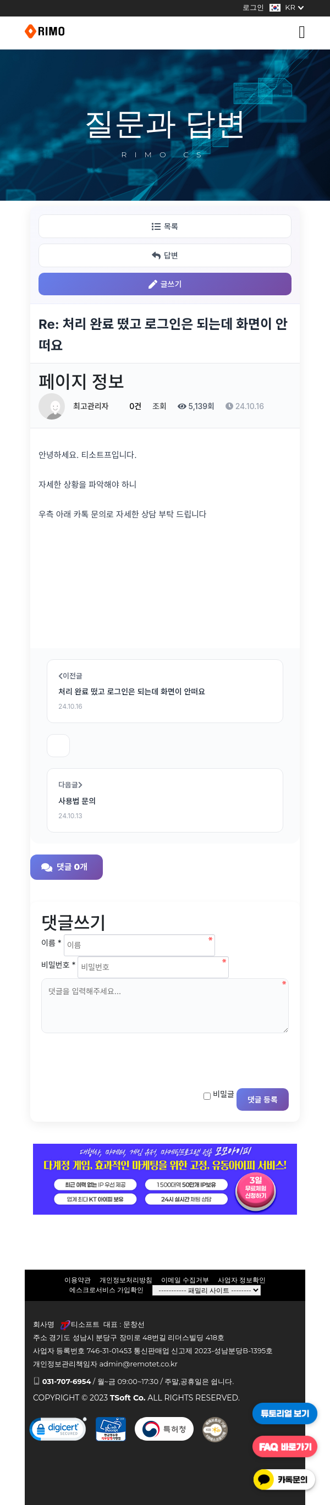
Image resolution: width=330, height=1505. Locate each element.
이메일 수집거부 (185, 1280)
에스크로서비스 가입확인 (106, 1290)
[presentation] (124, 1057)
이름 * (51, 942)
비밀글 (223, 1094)
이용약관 (77, 1280)
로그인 (253, 7)
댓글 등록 (263, 1099)
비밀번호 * (58, 964)
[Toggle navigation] (302, 32)
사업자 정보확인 (242, 1280)
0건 (130, 406)
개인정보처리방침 (126, 1280)
